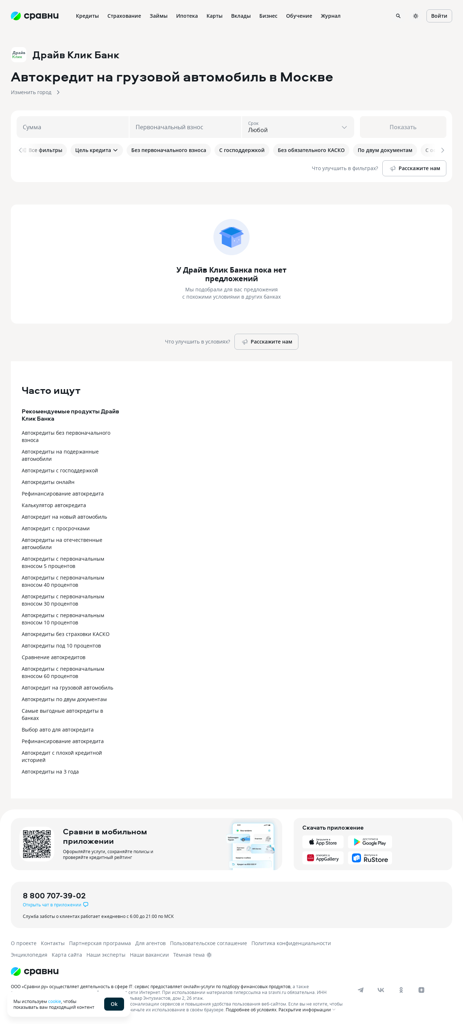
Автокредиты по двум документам (64, 699)
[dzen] (421, 990)
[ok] (401, 990)
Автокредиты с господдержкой (60, 470)
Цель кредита (96, 150)
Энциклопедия (29, 954)
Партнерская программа (100, 943)
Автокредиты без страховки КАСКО (66, 634)
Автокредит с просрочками (56, 528)
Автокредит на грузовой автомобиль (67, 687)
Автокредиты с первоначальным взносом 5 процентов (63, 562)
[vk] (381, 990)
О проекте (24, 943)
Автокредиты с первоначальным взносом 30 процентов (63, 600)
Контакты (53, 943)
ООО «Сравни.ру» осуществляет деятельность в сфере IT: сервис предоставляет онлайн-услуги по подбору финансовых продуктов (150, 986)
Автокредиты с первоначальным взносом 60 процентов (63, 672)
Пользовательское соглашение (208, 943)
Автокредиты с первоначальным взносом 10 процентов (63, 619)
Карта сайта (67, 954)
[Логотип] (35, 971)
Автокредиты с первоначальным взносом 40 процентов (63, 581)
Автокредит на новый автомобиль (64, 516)
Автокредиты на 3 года (50, 771)
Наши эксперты (106, 954)
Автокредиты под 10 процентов (61, 645)
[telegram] (360, 990)
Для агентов (150, 943)
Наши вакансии (149, 954)
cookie (54, 1001)
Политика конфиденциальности (291, 943)
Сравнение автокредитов (53, 657)
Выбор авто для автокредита (58, 729)
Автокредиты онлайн (48, 482)
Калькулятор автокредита (54, 505)
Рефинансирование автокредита (63, 493)
